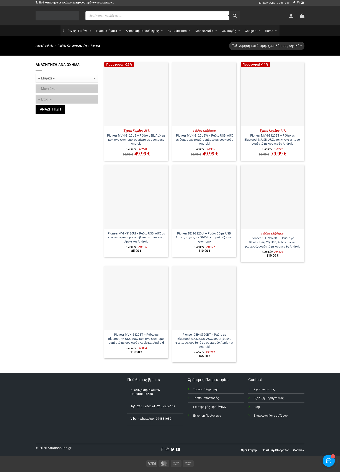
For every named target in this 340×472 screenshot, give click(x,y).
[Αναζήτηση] (234, 15)
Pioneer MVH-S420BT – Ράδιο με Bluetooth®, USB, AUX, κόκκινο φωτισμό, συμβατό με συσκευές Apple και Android (136, 339)
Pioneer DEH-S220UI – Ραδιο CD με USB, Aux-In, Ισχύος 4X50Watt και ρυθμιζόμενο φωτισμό (204, 237)
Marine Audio (206, 30)
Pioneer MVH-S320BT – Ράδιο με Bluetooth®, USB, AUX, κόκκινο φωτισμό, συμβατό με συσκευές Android (272, 139)
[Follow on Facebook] (294, 2)
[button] (302, 15)
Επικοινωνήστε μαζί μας (274, 2)
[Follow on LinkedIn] (178, 450)
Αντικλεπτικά (179, 30)
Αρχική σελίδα (44, 45)
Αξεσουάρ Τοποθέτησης (144, 30)
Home (271, 30)
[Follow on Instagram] (298, 2)
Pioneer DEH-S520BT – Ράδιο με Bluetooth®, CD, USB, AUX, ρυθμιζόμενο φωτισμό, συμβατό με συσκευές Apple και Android (204, 341)
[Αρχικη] (63, 30)
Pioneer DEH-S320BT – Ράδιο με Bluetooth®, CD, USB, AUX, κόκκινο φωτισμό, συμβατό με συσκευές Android (272, 242)
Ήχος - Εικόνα (80, 30)
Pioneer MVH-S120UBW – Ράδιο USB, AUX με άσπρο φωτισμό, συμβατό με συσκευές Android (204, 139)
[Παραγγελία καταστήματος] (266, 46)
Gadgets (253, 30)
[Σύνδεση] (291, 15)
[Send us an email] (302, 2)
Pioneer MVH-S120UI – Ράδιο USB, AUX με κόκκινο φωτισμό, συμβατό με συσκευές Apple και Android (136, 237)
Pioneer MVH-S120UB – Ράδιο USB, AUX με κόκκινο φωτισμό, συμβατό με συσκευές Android (136, 139)
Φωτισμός (231, 30)
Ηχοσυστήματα (108, 30)
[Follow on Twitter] (172, 450)
